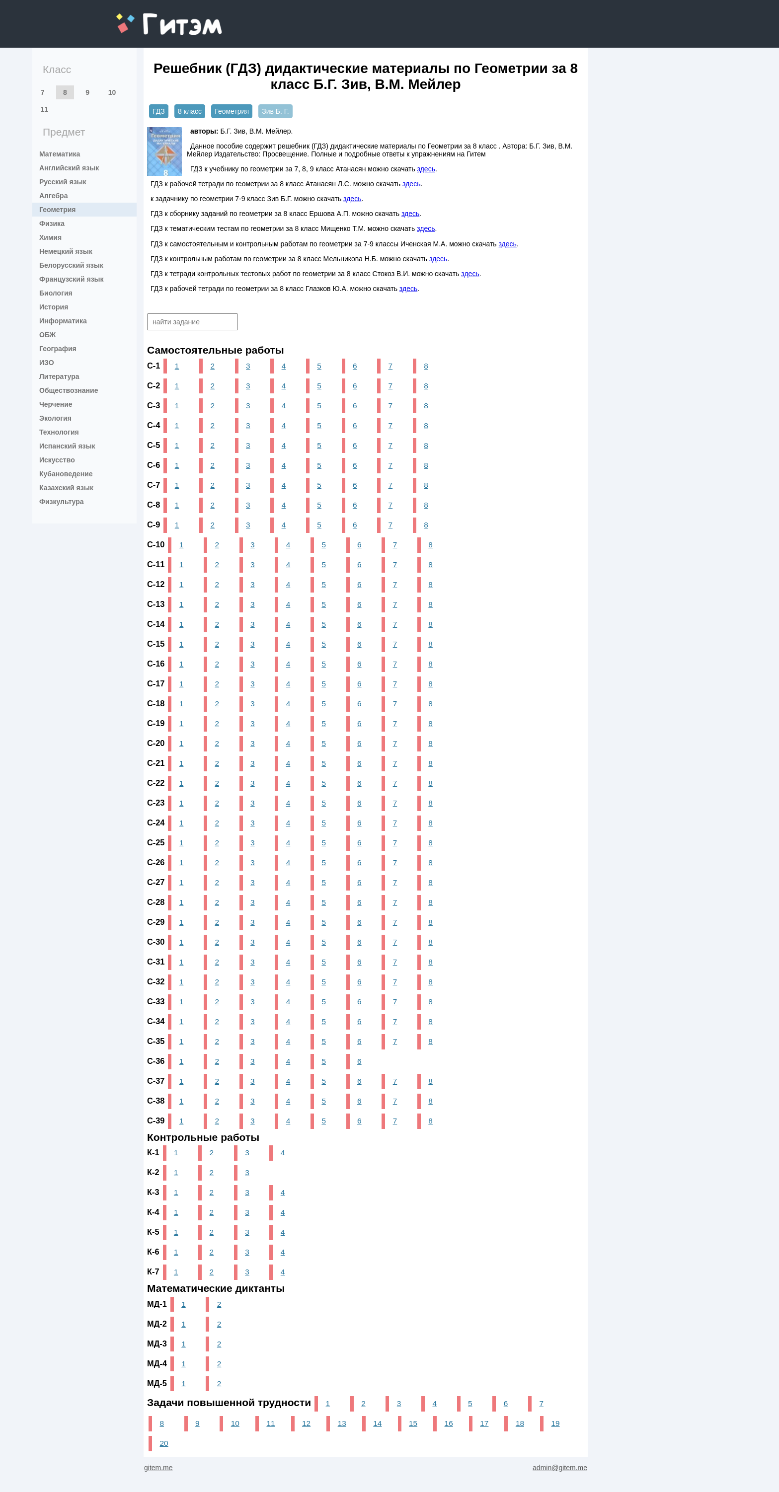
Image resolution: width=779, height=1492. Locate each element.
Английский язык (69, 168)
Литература (59, 376)
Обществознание (68, 390)
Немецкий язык (65, 251)
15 (413, 1423)
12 (306, 1423)
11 (45, 109)
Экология (55, 418)
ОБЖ (47, 335)
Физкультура (61, 502)
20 (163, 1443)
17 (484, 1423)
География (58, 349)
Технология (59, 432)
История (53, 307)
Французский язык (71, 279)
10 (112, 92)
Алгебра (53, 196)
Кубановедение (66, 474)
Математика (59, 154)
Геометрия (57, 210)
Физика (52, 223)
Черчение (56, 404)
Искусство (57, 460)
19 (555, 1423)
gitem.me (142, 17)
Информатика (63, 321)
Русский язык (62, 182)
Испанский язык (67, 446)
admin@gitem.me (560, 1468)
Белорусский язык (71, 265)
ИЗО (46, 363)
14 (377, 1423)
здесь (426, 169)
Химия (50, 237)
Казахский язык (66, 488)
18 (520, 1423)
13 (342, 1423)
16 (449, 1423)
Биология (56, 293)
